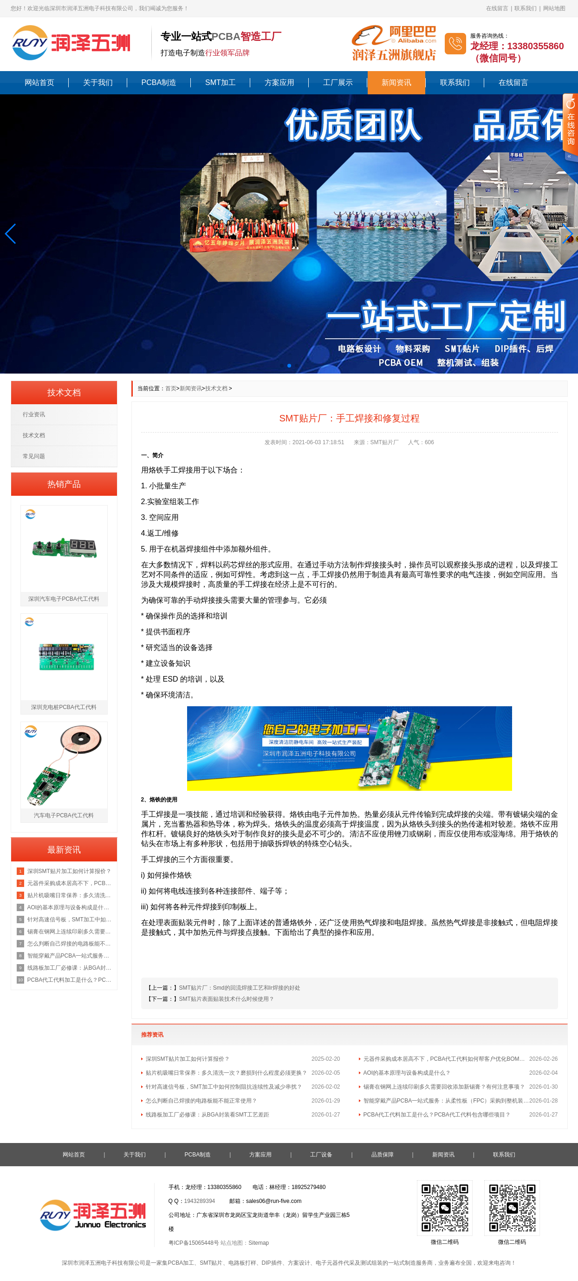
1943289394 (199, 1201)
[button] (11, 233)
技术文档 (216, 388)
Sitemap (258, 1243)
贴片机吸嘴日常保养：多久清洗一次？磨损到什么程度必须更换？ (226, 1073)
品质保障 (382, 1154)
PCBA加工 (181, 1263)
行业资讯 (34, 414)
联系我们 (525, 8)
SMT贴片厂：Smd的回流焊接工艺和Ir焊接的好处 (239, 988)
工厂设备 (321, 1154)
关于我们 (98, 82)
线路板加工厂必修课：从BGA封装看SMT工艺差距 (208, 1114)
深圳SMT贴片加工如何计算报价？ (188, 1059)
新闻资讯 (396, 82)
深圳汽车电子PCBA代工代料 (63, 599)
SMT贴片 (211, 1263)
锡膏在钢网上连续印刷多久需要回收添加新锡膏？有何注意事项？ (444, 1087)
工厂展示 (338, 82)
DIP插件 (272, 1263)
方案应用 (279, 82)
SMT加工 (220, 82)
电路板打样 (242, 1263)
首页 (170, 388)
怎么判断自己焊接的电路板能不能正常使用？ (201, 1100)
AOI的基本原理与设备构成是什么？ (407, 1073)
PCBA (226, 36)
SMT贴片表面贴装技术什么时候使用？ (226, 999)
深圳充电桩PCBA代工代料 (64, 707)
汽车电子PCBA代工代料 (64, 815)
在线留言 (497, 8)
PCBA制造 (159, 82)
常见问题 (34, 456)
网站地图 (554, 8)
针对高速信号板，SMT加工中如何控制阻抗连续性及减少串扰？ (224, 1087)
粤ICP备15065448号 (194, 1243)
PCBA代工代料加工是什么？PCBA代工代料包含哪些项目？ (437, 1114)
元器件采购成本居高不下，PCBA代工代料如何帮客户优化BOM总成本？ (447, 1059)
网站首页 (39, 82)
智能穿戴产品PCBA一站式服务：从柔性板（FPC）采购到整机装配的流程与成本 (447, 1100)
